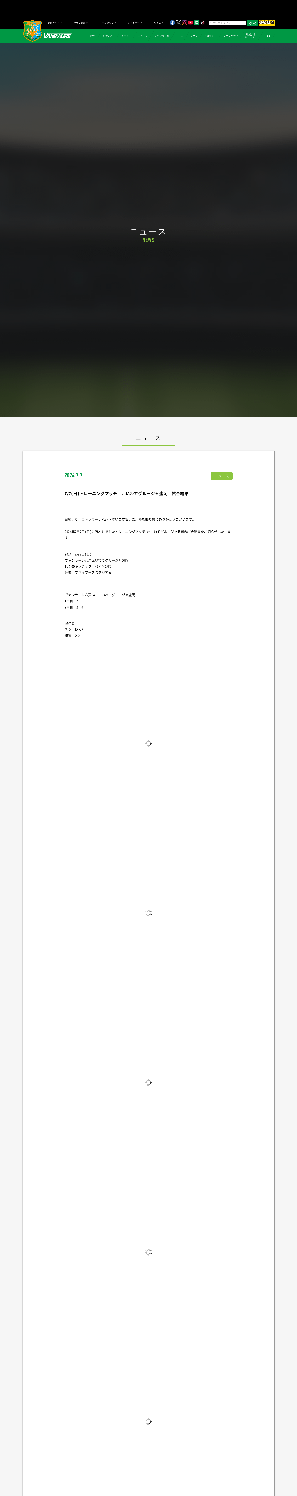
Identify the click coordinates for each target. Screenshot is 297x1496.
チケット (126, 36)
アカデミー (210, 36)
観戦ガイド (53, 23)
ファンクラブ (230, 36)
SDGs (267, 36)
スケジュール (161, 36)
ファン (194, 36)
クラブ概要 (79, 23)
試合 (92, 36)
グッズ (157, 23)
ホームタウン (107, 23)
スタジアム (108, 36)
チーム (179, 36)
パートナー (134, 23)
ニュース (143, 36)
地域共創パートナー (251, 36)
